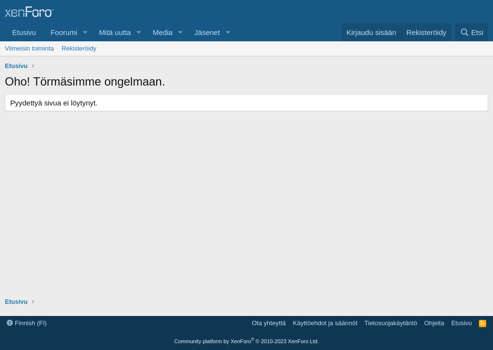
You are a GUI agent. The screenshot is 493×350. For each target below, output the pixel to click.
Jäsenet (207, 32)
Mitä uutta (115, 32)
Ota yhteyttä (269, 323)
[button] (85, 32)
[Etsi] (471, 32)
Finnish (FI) (27, 323)
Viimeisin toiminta (29, 48)
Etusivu (24, 32)
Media (163, 32)
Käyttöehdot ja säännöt (325, 323)
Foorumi (63, 32)
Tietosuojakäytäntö (390, 323)
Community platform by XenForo (246, 341)
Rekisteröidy (79, 48)
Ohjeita (434, 323)
